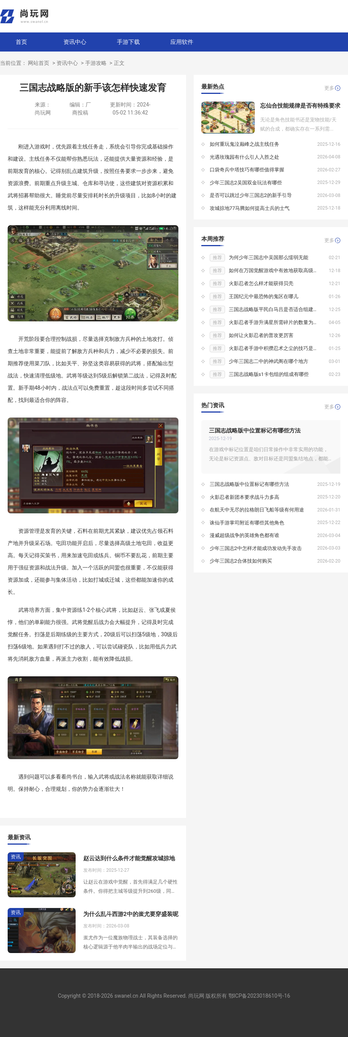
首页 (21, 42)
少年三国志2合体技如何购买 (241, 561)
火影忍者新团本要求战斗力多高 (244, 497)
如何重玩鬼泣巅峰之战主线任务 (244, 144)
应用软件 (181, 42)
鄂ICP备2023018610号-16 (259, 996)
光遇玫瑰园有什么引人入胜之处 (244, 157)
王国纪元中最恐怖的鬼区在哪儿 (263, 296)
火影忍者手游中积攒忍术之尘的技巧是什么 (276, 348)
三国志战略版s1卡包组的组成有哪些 (269, 374)
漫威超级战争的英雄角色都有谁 (244, 535)
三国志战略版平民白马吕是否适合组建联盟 (276, 309)
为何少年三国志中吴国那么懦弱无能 (268, 257)
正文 (119, 63)
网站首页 (38, 63)
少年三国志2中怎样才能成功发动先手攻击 (256, 548)
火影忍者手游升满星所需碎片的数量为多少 (276, 322)
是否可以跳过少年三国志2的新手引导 (251, 195)
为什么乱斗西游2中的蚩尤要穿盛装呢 (130, 914)
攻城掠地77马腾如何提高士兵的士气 (250, 208)
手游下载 (128, 42)
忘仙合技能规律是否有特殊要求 (300, 105)
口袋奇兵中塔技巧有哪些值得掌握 (247, 170)
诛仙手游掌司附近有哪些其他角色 (247, 523)
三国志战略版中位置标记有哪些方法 (255, 431)
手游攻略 (96, 63)
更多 (329, 88)
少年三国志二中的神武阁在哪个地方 (268, 361)
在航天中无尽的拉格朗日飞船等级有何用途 (257, 510)
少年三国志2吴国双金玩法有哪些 (246, 182)
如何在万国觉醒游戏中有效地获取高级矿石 (276, 270)
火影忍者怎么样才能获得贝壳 (261, 283)
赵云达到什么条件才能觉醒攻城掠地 (129, 858)
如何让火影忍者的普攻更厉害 (261, 335)
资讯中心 (74, 42)
